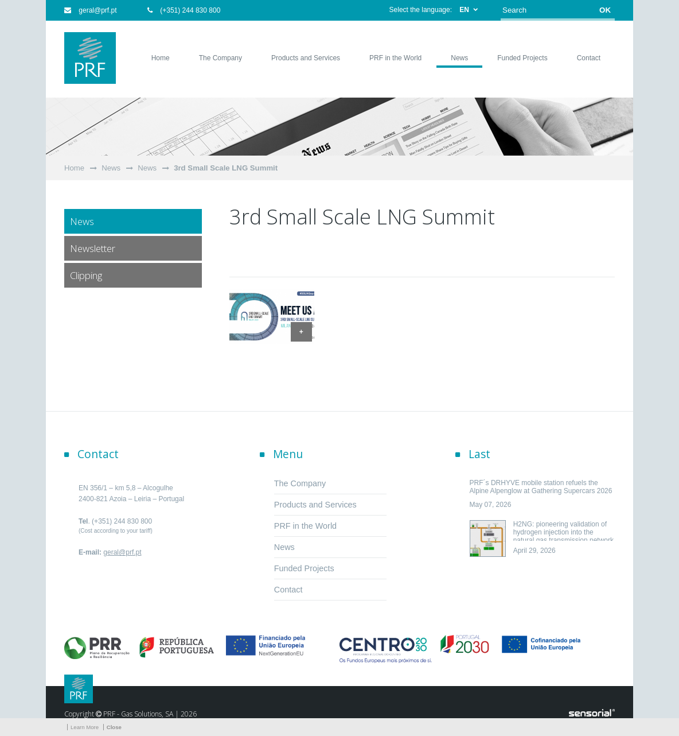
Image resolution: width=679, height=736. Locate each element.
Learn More (85, 727)
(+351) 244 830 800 (183, 10)
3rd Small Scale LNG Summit (226, 168)
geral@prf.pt (90, 10)
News (111, 168)
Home (74, 168)
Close (114, 727)
